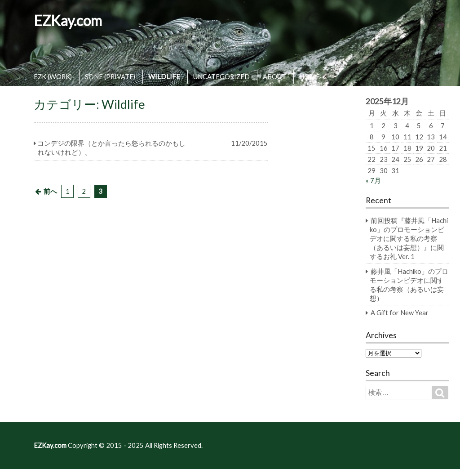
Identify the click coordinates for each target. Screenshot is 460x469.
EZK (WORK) (53, 76)
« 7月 (373, 180)
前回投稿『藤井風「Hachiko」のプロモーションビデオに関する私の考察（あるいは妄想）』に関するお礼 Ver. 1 (409, 238)
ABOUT (274, 76)
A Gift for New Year (400, 312)
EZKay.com (68, 20)
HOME (309, 76)
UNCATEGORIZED (221, 76)
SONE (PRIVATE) (110, 76)
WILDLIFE (164, 76)
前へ (50, 191)
